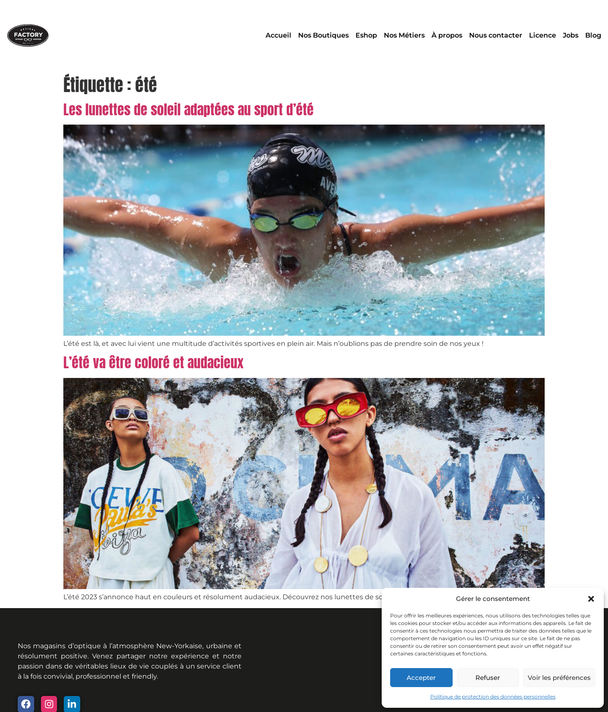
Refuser (487, 678)
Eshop (366, 35)
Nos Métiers (404, 35)
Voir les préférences (559, 678)
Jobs (570, 35)
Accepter (421, 678)
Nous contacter (495, 35)
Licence (542, 35)
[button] (591, 599)
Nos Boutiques (323, 35)
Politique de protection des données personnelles (493, 696)
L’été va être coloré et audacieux (153, 362)
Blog (593, 35)
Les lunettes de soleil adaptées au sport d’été (188, 109)
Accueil (278, 35)
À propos (447, 35)
